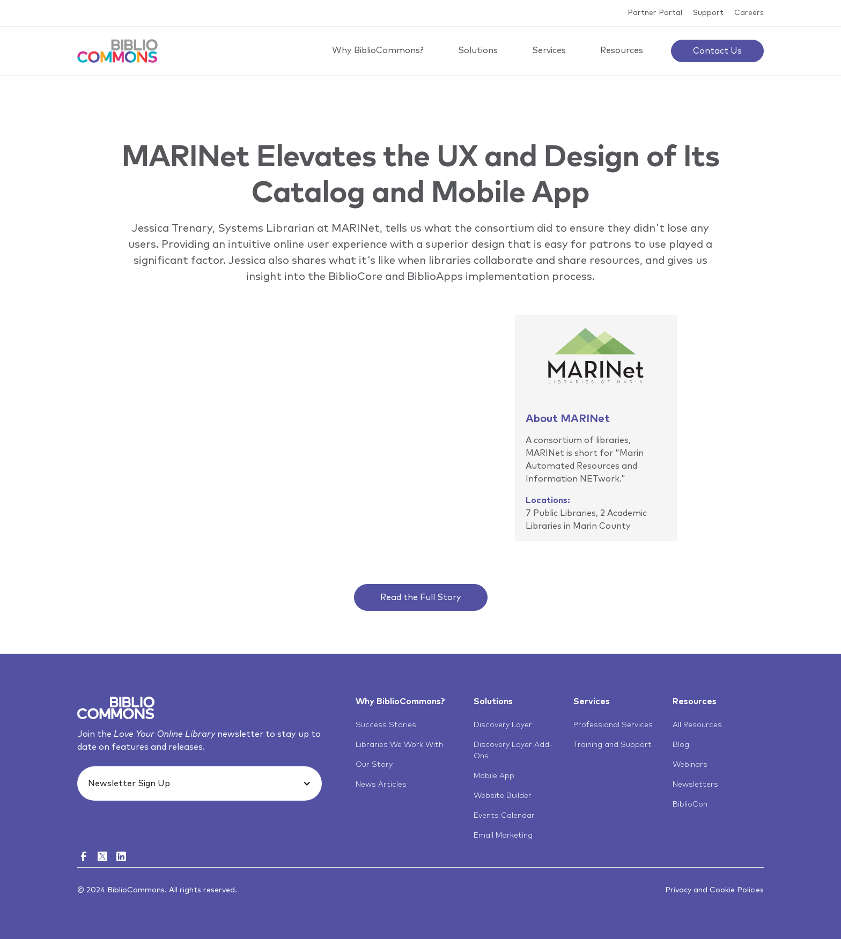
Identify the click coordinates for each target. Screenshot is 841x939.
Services (549, 50)
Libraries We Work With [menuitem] (399, 745)
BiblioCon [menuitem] (690, 804)
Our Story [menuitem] (374, 764)
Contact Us (717, 51)
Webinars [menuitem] (690, 764)
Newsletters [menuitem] (695, 784)
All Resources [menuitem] (697, 725)
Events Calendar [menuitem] (504, 815)
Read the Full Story (420, 597)
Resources (621, 50)
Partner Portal (655, 13)
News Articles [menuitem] (381, 784)
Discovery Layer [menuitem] (503, 725)
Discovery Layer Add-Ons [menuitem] (513, 750)
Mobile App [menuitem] (494, 776)
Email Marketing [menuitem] (503, 835)
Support (708, 13)
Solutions (478, 50)
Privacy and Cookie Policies (714, 890)
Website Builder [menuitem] (503, 796)
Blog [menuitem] (681, 745)
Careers (749, 13)
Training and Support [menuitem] (612, 745)
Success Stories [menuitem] (386, 725)
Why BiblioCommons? (378, 50)
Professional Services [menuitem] (613, 725)
